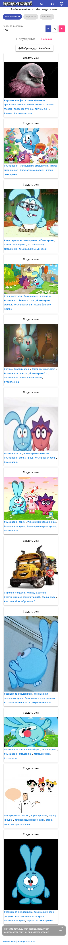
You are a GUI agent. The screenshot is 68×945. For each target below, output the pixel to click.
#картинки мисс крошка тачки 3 (22, 597)
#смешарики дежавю (43, 369)
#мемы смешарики (14, 244)
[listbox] (34, 16)
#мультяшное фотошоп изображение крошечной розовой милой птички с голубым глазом (29, 104)
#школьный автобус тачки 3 (19, 601)
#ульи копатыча (13, 296)
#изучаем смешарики (32, 170)
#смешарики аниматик (36, 453)
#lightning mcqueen (14, 592)
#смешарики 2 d (23, 304)
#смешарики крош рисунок (40, 698)
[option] (12, 17)
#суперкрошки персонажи (29, 819)
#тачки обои (48, 597)
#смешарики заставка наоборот (22, 749)
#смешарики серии (14, 522)
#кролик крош (21, 369)
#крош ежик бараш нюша (41, 522)
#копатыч (45, 296)
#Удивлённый (11, 382)
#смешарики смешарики (34, 165)
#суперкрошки (38, 815)
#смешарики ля (12, 453)
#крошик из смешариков (18, 693)
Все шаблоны (12, 16)
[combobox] (24, 30)
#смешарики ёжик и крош (18, 457)
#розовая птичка (23, 109)
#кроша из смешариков (17, 702)
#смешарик (10, 300)
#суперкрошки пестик (16, 815)
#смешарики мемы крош (32, 249)
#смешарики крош (45, 457)
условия (45, 932)
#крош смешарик (41, 702)
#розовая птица (23, 113)
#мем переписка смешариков (20, 240)
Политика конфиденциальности (18, 941)
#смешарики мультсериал (41, 526)
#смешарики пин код (15, 373)
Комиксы (47, 16)
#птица (8, 113)
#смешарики (11, 165)
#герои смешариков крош (29, 916)
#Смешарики (46, 240)
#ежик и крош (26, 300)
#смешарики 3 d (38, 373)
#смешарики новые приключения (23, 377)
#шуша (8, 369)
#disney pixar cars (36, 592)
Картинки (31, 16)
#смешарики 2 (42, 753)
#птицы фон (41, 109)
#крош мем (10, 758)
